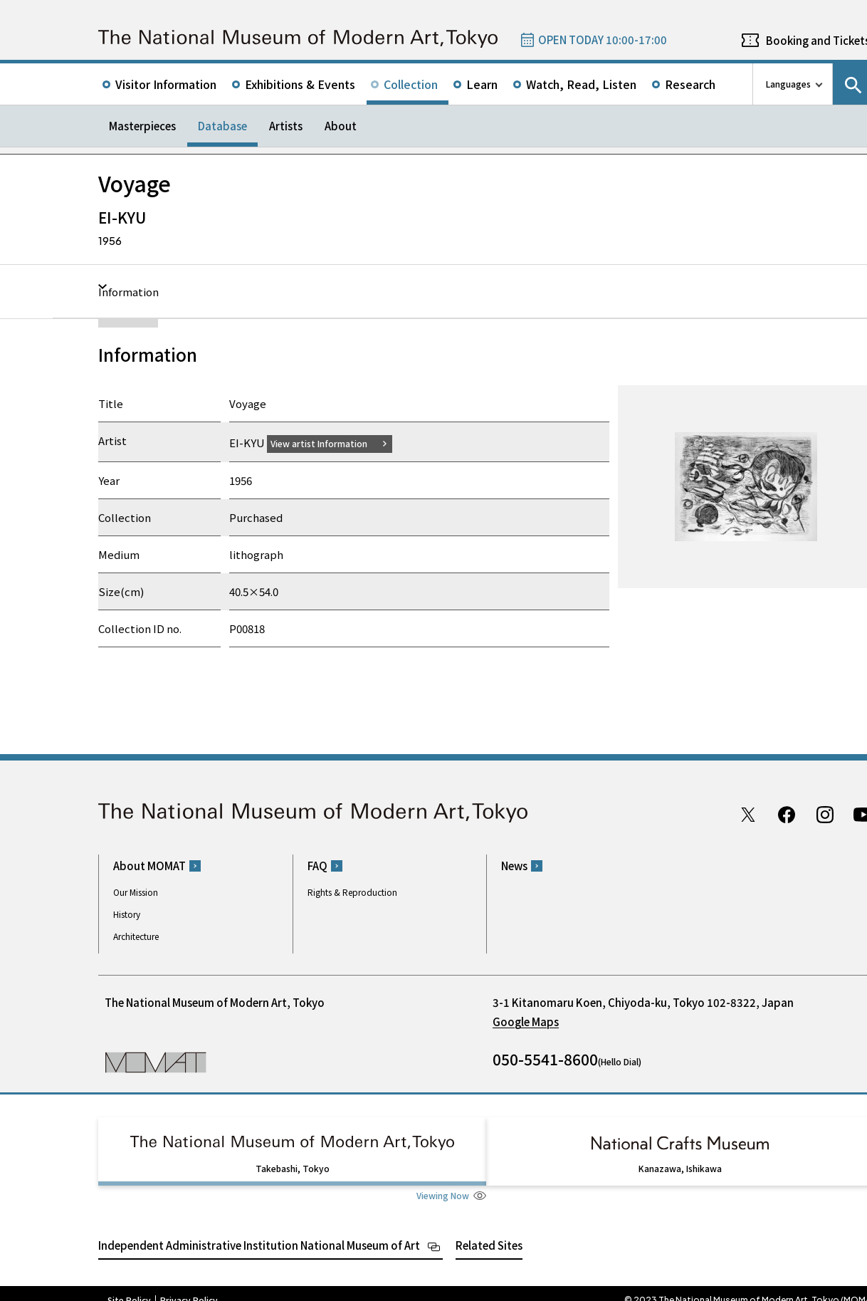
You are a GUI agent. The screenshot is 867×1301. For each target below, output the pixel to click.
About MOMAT (149, 865)
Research (690, 84)
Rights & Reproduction (352, 892)
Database (222, 125)
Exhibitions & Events (300, 84)
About (341, 125)
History (126, 914)
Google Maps (526, 1021)
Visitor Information (165, 84)
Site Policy (129, 1287)
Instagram (825, 813)
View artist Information (327, 443)
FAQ (317, 865)
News (514, 865)
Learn (482, 84)
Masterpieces (142, 125)
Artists (286, 125)
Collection (411, 84)
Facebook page (786, 813)
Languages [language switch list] (788, 84)
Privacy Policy (189, 1287)
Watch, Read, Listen (581, 84)
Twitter (748, 813)
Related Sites (489, 1231)
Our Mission (135, 892)
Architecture (136, 936)
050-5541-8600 (545, 1059)
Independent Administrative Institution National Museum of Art (259, 1231)
